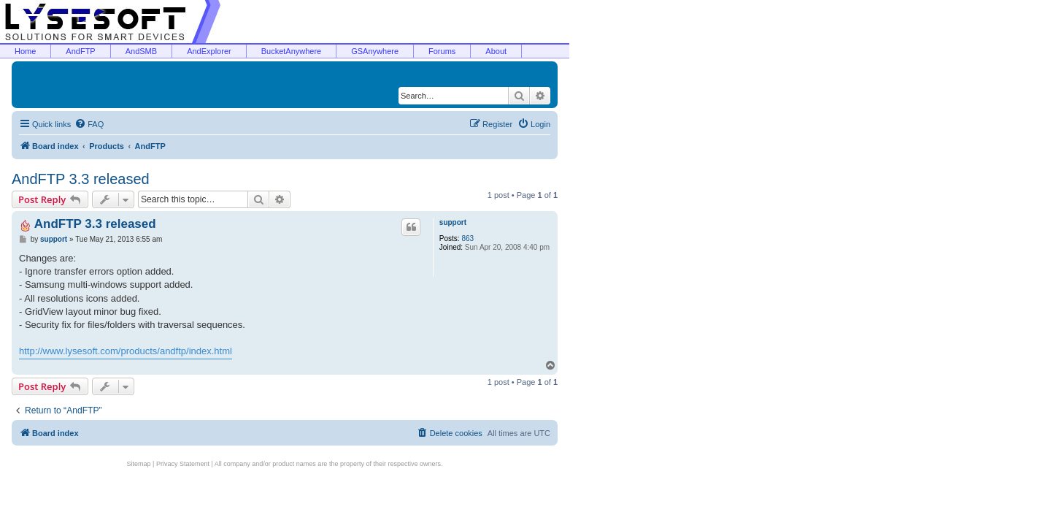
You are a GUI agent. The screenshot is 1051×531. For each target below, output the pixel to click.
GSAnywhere (375, 51)
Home (25, 51)
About (496, 51)
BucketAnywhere (291, 51)
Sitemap (139, 463)
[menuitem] (89, 124)
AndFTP (80, 51)
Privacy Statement (182, 463)
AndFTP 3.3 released (81, 179)
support (452, 222)
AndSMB (141, 51)
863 (467, 238)
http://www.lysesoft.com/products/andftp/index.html (125, 350)
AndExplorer (209, 51)
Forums (441, 51)
